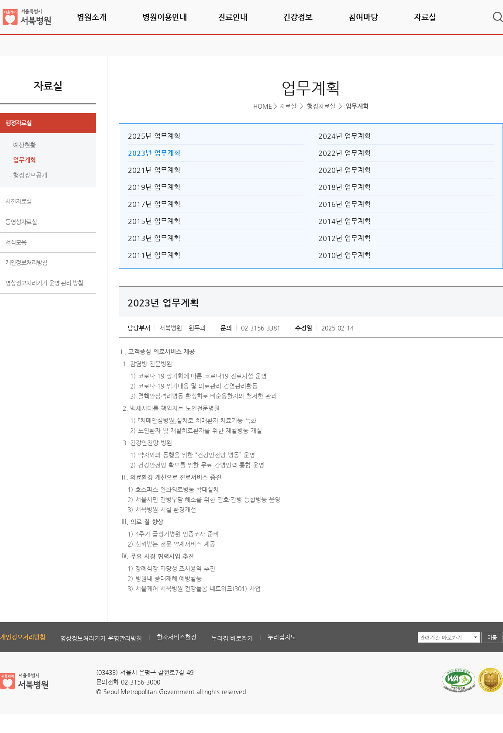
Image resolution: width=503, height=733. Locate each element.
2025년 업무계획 (154, 136)
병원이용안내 (164, 16)
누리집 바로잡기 (232, 638)
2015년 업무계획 (154, 221)
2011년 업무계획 (154, 255)
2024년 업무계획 (344, 136)
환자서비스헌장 (176, 636)
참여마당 (363, 16)
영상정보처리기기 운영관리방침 (101, 638)
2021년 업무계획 (154, 170)
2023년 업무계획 (154, 153)
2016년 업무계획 (344, 204)
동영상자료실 (21, 221)
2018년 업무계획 (344, 187)
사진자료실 (18, 201)
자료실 (425, 16)
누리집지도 (282, 636)
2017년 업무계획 (154, 204)
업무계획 (24, 159)
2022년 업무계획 (344, 153)
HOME (262, 106)
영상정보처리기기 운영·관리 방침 (44, 282)
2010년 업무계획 (344, 255)
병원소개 (92, 16)
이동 (492, 637)
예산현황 (24, 144)
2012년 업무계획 (344, 238)
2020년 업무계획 (344, 170)
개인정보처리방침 (26, 262)
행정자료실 (18, 122)
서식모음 (15, 242)
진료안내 (233, 16)
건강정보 (298, 16)
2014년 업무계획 (344, 221)
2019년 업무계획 (154, 187)
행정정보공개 (30, 175)
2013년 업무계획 (154, 238)
